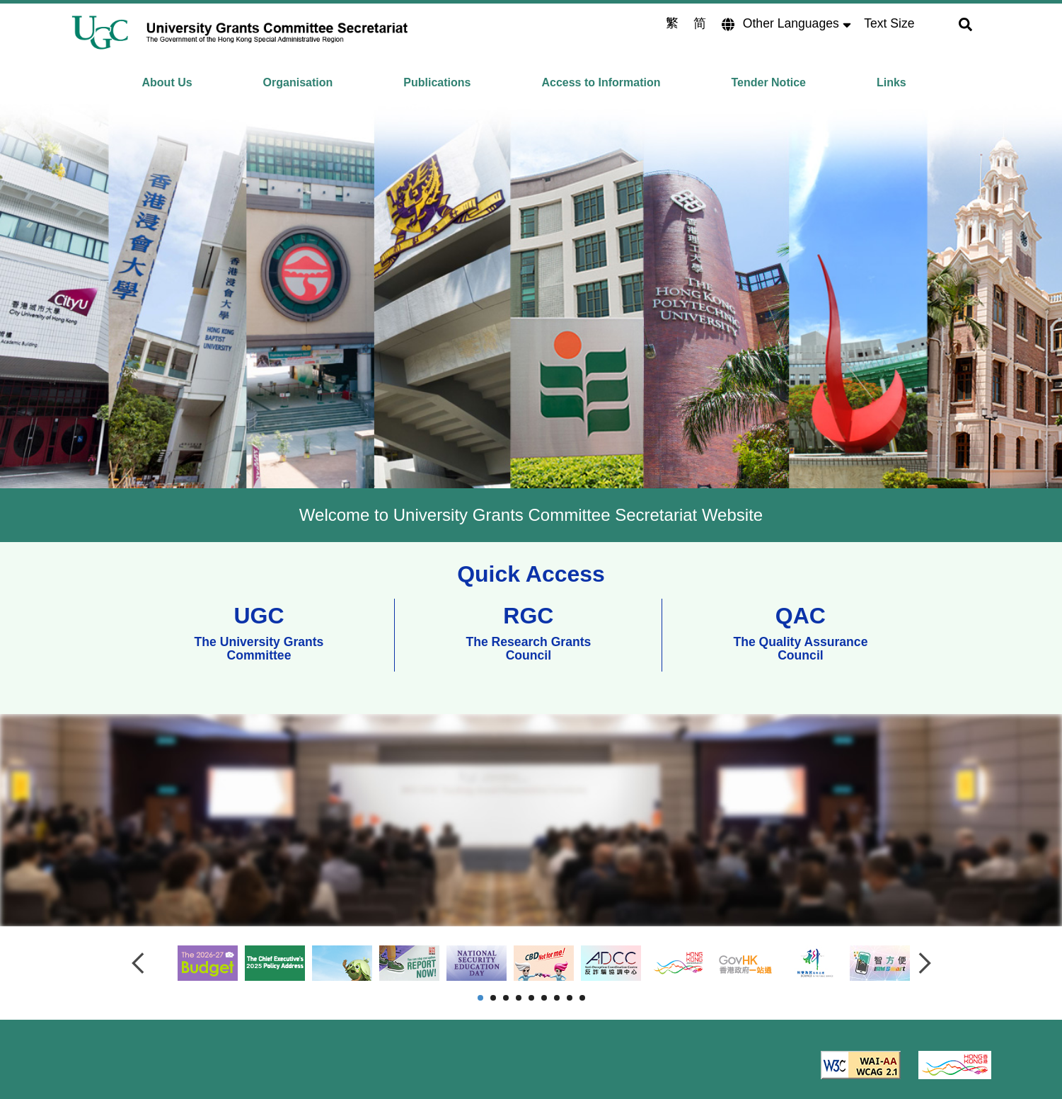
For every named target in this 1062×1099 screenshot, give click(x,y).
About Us (167, 82)
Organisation (298, 82)
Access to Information (600, 82)
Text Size (889, 23)
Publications (437, 82)
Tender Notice (768, 82)
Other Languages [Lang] (793, 23)
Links (891, 82)
